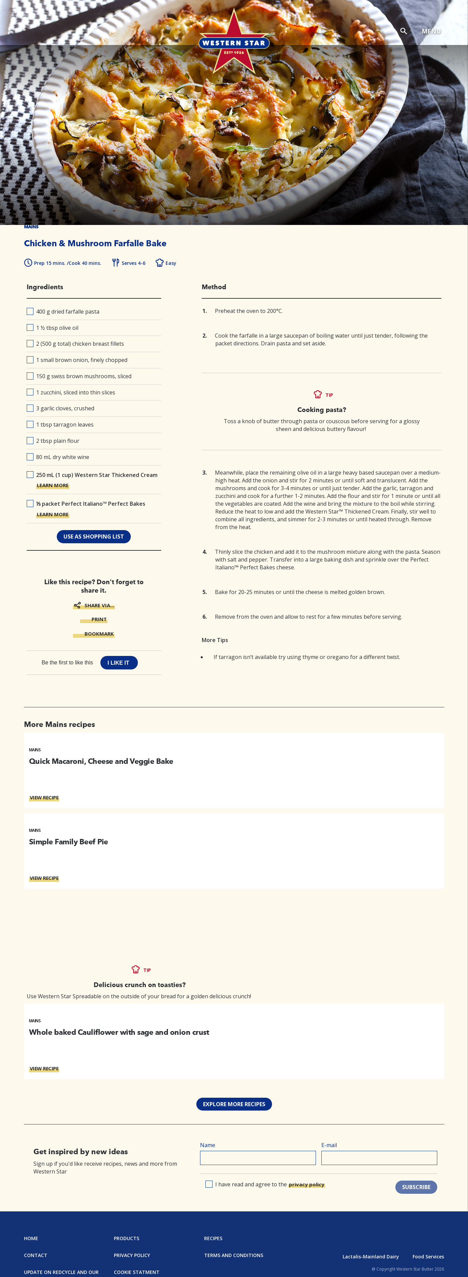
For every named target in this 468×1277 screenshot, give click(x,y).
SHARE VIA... (99, 605)
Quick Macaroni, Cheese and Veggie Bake (101, 761)
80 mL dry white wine (58, 457)
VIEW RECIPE (44, 797)
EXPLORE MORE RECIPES (234, 1104)
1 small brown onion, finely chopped (77, 360)
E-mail (329, 1145)
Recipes (213, 1238)
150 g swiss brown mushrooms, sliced (79, 376)
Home (31, 1238)
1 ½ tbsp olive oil (53, 328)
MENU (431, 31)
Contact (35, 1255)
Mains (35, 750)
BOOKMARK (99, 633)
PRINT (99, 619)
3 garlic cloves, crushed (61, 408)
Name (207, 1145)
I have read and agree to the (265, 1184)
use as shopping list (94, 536)
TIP (329, 395)
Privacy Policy (132, 1255)
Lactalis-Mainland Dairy (371, 1256)
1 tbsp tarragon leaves (60, 424)
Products (126, 1238)
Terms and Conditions (233, 1255)
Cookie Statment (136, 1272)
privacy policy (306, 1184)
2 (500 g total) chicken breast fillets (75, 343)
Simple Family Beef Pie (68, 841)
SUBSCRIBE (416, 1187)
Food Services (428, 1256)
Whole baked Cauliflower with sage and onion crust (119, 1032)
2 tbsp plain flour (53, 440)
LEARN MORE (53, 485)
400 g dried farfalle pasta (63, 311)
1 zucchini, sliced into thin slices (71, 392)
